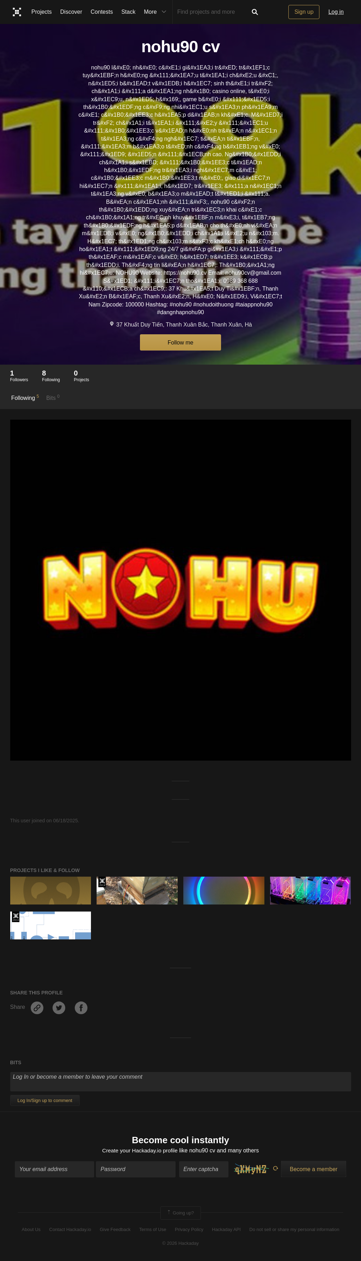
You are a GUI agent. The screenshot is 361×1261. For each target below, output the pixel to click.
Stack (128, 12)
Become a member (313, 1169)
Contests (102, 12)
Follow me (181, 343)
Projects (41, 12)
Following (25, 397)
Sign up (303, 12)
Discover (71, 12)
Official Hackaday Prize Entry (102, 882)
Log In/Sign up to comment (45, 1100)
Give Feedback (115, 1230)
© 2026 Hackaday (180, 1243)
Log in (336, 12)
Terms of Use (152, 1230)
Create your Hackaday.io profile (139, 1151)
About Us (31, 1230)
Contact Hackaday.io (70, 1230)
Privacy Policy (189, 1230)
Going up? (180, 1213)
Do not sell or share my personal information (294, 1230)
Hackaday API (226, 1230)
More (156, 12)
